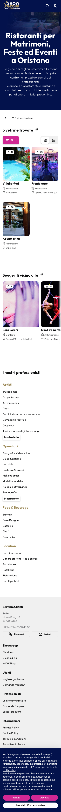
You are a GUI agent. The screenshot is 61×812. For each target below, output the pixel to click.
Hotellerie (8, 569)
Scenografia (10, 492)
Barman (7, 514)
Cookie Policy (10, 733)
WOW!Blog (9, 663)
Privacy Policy (11, 727)
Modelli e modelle (13, 481)
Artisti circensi (11, 403)
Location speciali (12, 553)
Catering (8, 525)
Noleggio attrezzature (15, 486)
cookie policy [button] (9, 770)
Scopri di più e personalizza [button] (30, 805)
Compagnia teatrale (14, 419)
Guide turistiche (12, 458)
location (28, 118)
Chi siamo (8, 652)
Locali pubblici (11, 581)
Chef (5, 531)
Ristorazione (10, 575)
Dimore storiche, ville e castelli (20, 558)
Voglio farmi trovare (14, 700)
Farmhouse (9, 564)
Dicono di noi (10, 657)
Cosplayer (8, 425)
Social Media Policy (14, 744)
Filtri (10, 140)
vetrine (19, 118)
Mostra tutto (11, 437)
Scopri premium (12, 711)
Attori (6, 408)
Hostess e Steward (13, 470)
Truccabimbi (10, 391)
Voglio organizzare (13, 679)
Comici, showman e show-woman (22, 414)
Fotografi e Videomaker (16, 453)
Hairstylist (8, 464)
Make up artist (11, 475)
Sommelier (9, 537)
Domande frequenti (14, 684)
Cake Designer (11, 520)
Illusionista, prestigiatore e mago (21, 431)
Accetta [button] (44, 797)
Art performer (11, 397)
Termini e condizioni (14, 738)
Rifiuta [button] (16, 797)
